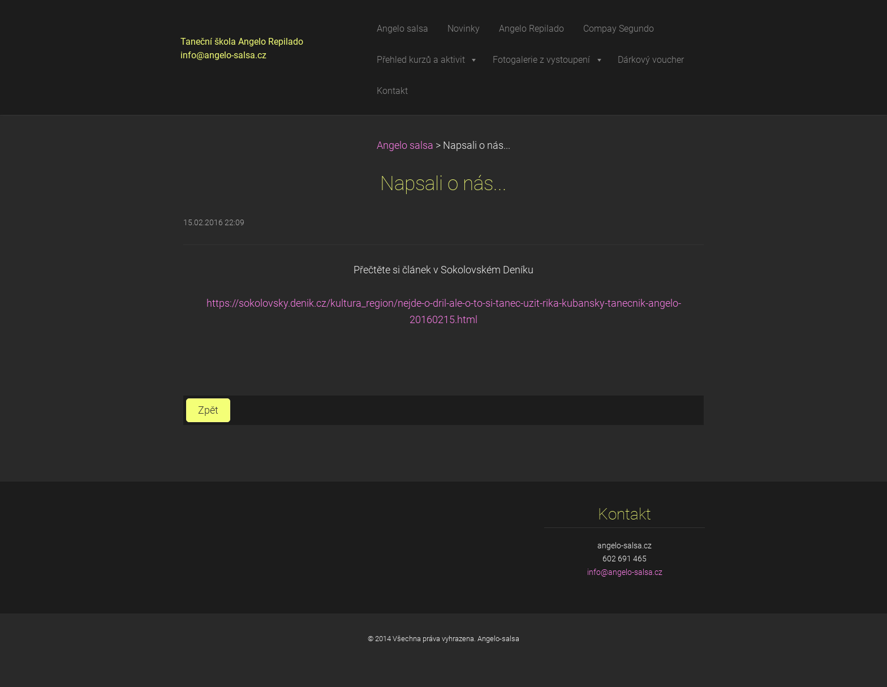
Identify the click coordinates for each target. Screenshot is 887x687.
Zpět (208, 410)
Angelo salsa (405, 145)
